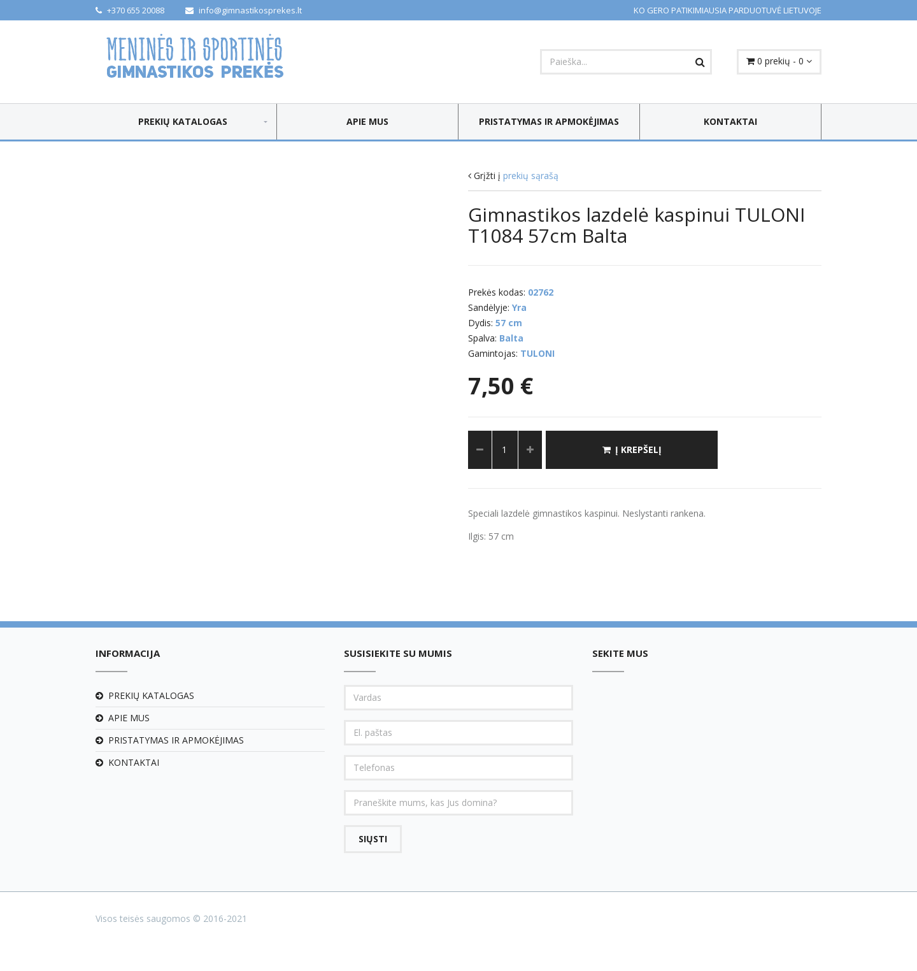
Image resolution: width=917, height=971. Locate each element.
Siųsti (373, 839)
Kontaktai (730, 121)
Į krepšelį (632, 449)
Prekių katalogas (182, 121)
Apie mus (367, 121)
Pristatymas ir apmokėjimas (549, 121)
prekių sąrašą (530, 175)
